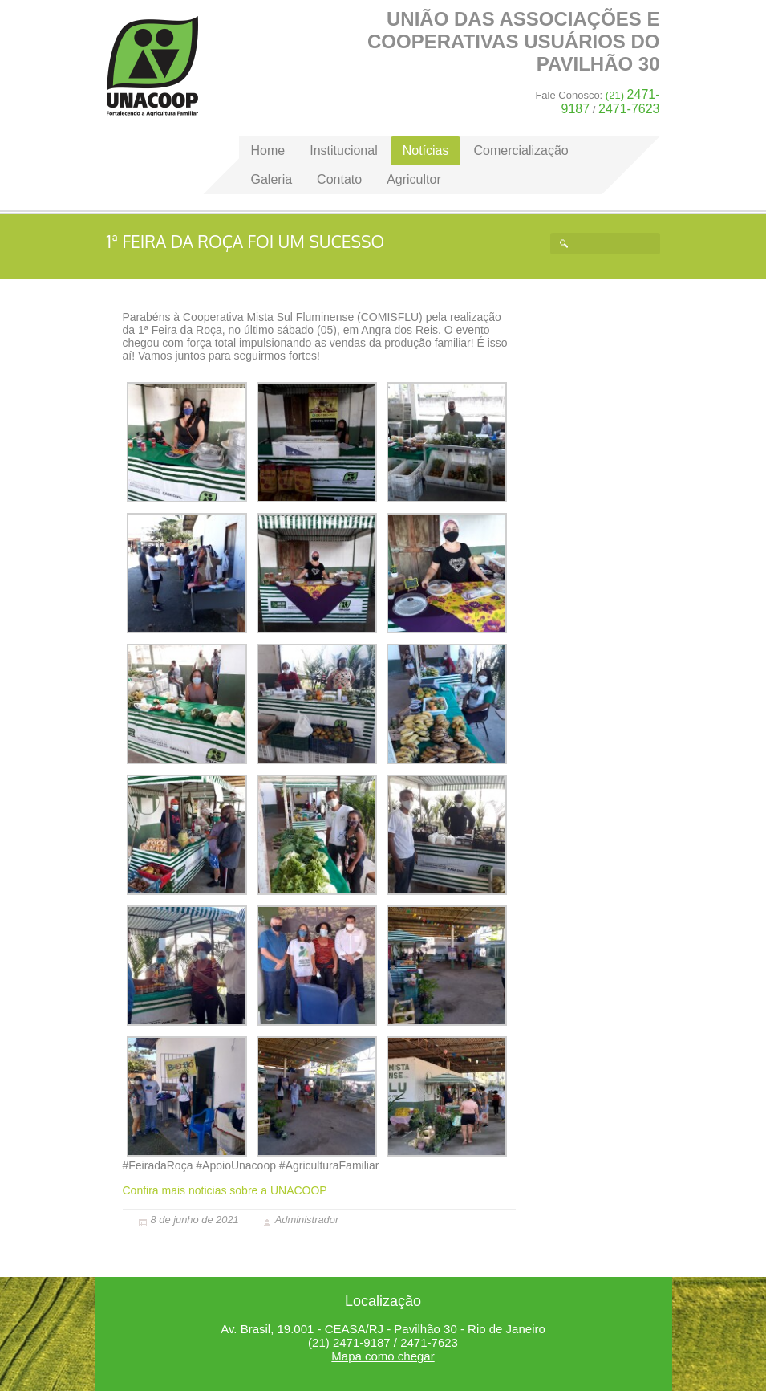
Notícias (426, 150)
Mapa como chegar (382, 1356)
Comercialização (520, 150)
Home (152, 66)
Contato (339, 179)
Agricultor (414, 179)
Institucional (344, 150)
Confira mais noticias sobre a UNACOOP (225, 1190)
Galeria (272, 179)
